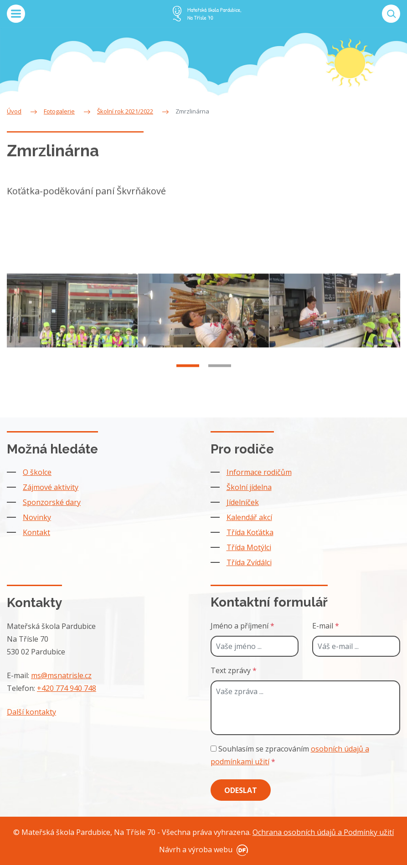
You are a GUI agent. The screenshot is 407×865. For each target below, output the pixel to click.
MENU (16, 14)
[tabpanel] (72, 319)
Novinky (37, 517)
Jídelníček (243, 502)
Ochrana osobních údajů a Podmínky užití (323, 832)
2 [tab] (219, 375)
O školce (37, 472)
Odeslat (240, 790)
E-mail (325, 626)
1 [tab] (187, 375)
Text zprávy (234, 670)
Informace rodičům (259, 472)
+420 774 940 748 (66, 688)
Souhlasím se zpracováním (290, 755)
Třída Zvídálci (249, 562)
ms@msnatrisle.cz (61, 675)
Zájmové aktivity (50, 487)
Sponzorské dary (52, 502)
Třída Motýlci (249, 547)
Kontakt (36, 532)
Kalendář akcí (249, 517)
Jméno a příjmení (242, 626)
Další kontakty (31, 712)
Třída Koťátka (250, 532)
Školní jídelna (249, 487)
